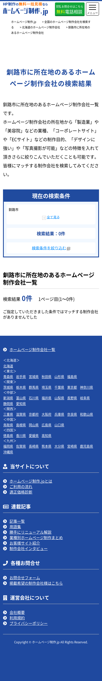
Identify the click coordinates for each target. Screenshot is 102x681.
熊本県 (46, 446)
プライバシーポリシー (29, 623)
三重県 (8, 414)
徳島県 (8, 435)
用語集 (15, 526)
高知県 (46, 435)
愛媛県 (34, 435)
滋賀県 (21, 414)
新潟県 (8, 397)
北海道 (8, 366)
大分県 (59, 446)
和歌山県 (86, 414)
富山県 (21, 397)
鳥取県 (8, 425)
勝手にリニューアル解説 (30, 532)
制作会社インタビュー (29, 548)
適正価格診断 (21, 492)
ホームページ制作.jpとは (31, 481)
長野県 (72, 397)
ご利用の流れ (21, 486)
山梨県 (59, 397)
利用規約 (17, 617)
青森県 (8, 376)
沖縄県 (8, 452)
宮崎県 (72, 446)
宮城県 (34, 376)
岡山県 (34, 425)
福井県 (46, 397)
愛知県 (21, 403)
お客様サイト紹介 (25, 543)
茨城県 (8, 387)
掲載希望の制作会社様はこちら (36, 583)
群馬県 (34, 387)
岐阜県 (85, 397)
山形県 (59, 376)
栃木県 (21, 387)
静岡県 (8, 403)
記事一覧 (17, 521)
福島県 (72, 376)
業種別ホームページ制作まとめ (36, 537)
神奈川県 (86, 387)
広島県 (46, 425)
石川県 (34, 397)
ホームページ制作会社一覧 (32, 349)
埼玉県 (46, 387)
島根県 (21, 425)
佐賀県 (21, 446)
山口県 (59, 425)
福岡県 (8, 446)
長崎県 (34, 446)
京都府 (34, 414)
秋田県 (46, 376)
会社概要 (17, 612)
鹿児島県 (86, 446)
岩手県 (21, 376)
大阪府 (46, 414)
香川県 (21, 435)
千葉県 (59, 387)
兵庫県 (59, 414)
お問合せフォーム (25, 577)
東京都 (72, 387)
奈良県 (72, 414)
